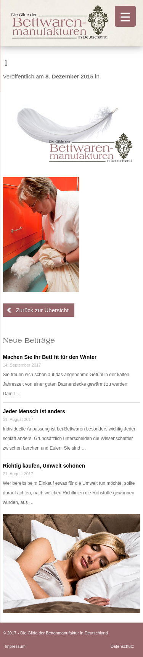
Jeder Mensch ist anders (34, 411)
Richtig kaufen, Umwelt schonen (44, 466)
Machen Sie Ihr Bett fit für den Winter (50, 357)
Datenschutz (122, 646)
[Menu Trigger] (125, 16)
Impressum (15, 646)
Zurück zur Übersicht (42, 310)
